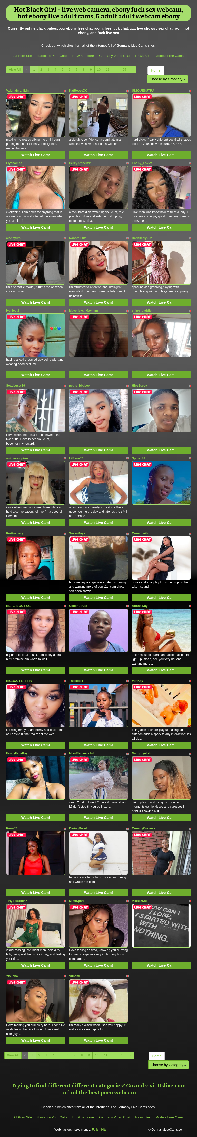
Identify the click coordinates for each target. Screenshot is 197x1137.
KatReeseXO (78, 90)
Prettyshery (14, 533)
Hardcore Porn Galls (52, 56)
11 (107, 69)
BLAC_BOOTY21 (18, 606)
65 (124, 69)
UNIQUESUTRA (143, 90)
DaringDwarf (78, 828)
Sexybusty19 (15, 385)
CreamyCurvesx (143, 828)
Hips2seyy (139, 385)
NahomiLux (77, 238)
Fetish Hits (99, 1129)
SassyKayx (77, 533)
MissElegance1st (81, 753)
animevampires (17, 458)
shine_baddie (142, 310)
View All (15, 69)
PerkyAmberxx (80, 163)
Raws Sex (142, 56)
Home (155, 70)
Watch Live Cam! (35, 155)
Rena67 (11, 828)
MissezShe (139, 901)
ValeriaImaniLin (17, 90)
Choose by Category (167, 79)
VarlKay (137, 681)
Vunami (74, 976)
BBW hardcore (83, 56)
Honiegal (12, 310)
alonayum (13, 238)
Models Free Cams (169, 56)
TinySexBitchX (17, 901)
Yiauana (12, 976)
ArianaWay (140, 606)
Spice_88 (138, 458)
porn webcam (118, 1093)
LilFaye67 (76, 458)
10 (99, 69)
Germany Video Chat (114, 56)
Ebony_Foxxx (142, 163)
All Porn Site (22, 56)
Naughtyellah (141, 753)
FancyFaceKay (17, 753)
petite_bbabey (79, 385)
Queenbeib (140, 533)
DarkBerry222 (142, 238)
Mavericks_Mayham (83, 310)
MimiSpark (77, 901)
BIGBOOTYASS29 (19, 681)
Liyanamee (14, 163)
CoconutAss (78, 606)
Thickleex (76, 681)
